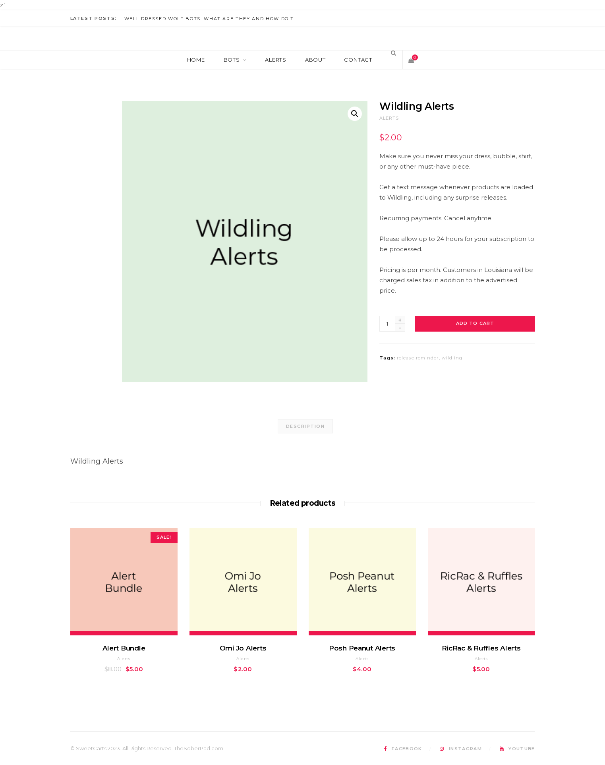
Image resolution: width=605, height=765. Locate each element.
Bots (232, 59)
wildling (452, 358)
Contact (358, 59)
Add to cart (475, 323)
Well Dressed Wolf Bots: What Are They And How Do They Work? (213, 18)
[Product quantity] (387, 324)
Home (196, 59)
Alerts (275, 59)
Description (305, 426)
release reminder (418, 358)
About (315, 59)
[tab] (305, 426)
